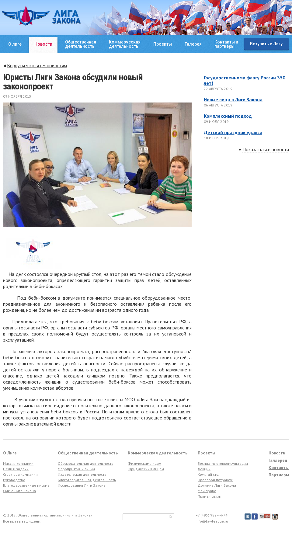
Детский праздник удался (233, 132)
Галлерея (278, 460)
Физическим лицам (144, 463)
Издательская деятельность (82, 474)
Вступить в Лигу (266, 43)
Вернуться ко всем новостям (37, 65)
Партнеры (279, 474)
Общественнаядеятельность (80, 44)
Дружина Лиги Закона (217, 485)
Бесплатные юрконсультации (223, 463)
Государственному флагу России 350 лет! (244, 80)
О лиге (15, 44)
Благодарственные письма (26, 485)
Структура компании (20, 474)
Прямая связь (209, 496)
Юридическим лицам (146, 469)
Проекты (162, 44)
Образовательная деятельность (85, 463)
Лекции (204, 469)
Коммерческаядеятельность (125, 44)
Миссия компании (18, 463)
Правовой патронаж (215, 480)
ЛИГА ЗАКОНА (41, 15)
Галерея (193, 44)
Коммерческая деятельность (157, 452)
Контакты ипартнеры (226, 44)
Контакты (279, 467)
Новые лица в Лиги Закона (233, 99)
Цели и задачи (16, 469)
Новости (43, 44)
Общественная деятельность (88, 452)
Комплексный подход (228, 116)
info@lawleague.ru (212, 521)
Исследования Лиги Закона (82, 485)
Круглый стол (209, 474)
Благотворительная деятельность (87, 480)
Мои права (207, 491)
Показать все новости (265, 149)
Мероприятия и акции (76, 469)
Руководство (14, 480)
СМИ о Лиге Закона (19, 491)
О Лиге (10, 452)
